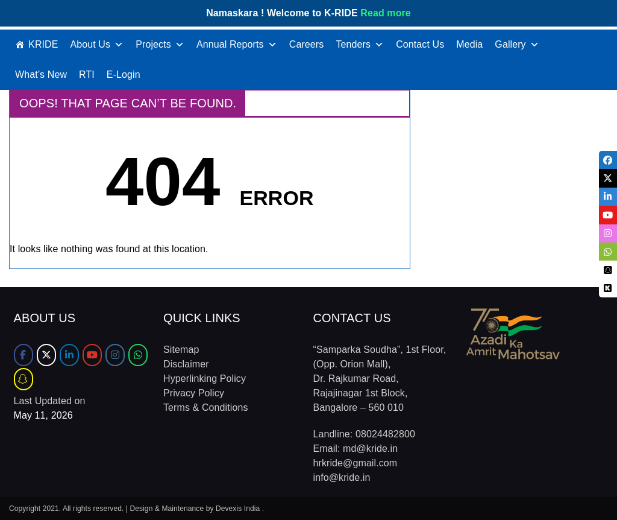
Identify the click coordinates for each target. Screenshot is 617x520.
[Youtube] (92, 355)
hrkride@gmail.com (355, 463)
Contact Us (420, 44)
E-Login (123, 74)
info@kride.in (342, 477)
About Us (97, 45)
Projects (160, 45)
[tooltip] (607, 160)
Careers (306, 44)
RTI (87, 74)
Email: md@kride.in (355, 448)
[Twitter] (46, 355)
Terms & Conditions (205, 407)
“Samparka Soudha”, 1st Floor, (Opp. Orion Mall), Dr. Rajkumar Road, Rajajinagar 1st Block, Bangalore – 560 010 (379, 378)
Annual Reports (236, 45)
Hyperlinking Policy (204, 378)
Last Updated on (50, 401)
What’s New (41, 74)
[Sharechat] (23, 379)
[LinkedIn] (69, 355)
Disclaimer (186, 364)
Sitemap (181, 349)
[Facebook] (23, 355)
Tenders (360, 45)
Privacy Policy (193, 393)
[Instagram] (115, 355)
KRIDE (43, 44)
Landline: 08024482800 (364, 434)
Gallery (517, 45)
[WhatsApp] (138, 355)
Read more (385, 13)
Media (469, 44)
